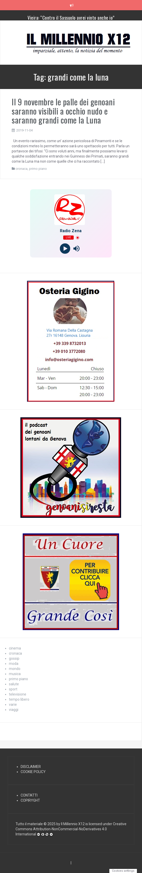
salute (14, 684)
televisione (17, 694)
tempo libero (19, 699)
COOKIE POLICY (33, 772)
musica (15, 674)
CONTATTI (29, 795)
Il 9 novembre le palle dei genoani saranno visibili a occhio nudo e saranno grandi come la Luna (63, 111)
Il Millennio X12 (73, 824)
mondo (14, 669)
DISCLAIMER (31, 767)
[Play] (65, 248)
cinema (15, 648)
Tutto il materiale (29, 824)
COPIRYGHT (30, 800)
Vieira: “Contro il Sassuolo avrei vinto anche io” (71, 17)
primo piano (38, 169)
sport (13, 689)
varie (13, 704)
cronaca (22, 169)
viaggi (13, 710)
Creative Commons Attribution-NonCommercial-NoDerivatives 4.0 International (71, 829)
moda (13, 664)
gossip (14, 658)
